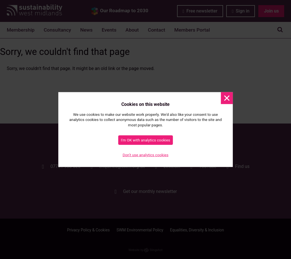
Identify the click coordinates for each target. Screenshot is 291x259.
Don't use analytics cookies (145, 155)
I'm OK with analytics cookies (145, 140)
